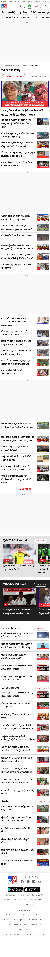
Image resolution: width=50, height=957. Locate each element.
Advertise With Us (35, 895)
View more (40, 540)
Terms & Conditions (36, 900)
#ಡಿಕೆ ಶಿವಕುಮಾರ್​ (11, 17)
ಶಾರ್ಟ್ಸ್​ (36, 17)
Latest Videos (10, 688)
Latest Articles (11, 628)
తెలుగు (17, 1)
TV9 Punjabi (31, 920)
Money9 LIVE (24, 929)
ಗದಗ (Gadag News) (38, 76)
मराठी (24, 1)
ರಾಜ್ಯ (19, 12)
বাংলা (38, 1)
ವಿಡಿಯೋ (27, 17)
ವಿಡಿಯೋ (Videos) (14, 584)
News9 (3, 1)
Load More (24, 489)
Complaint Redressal (24, 904)
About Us (21, 895)
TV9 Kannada (6, 65)
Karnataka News (20, 65)
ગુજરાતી (31, 1)
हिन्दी (10, 1)
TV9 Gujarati (19, 920)
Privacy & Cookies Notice (15, 900)
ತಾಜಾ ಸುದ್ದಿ (10, 12)
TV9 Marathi (27, 915)
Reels (5, 801)
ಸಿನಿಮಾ (26, 12)
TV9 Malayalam (14, 924)
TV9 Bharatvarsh (12, 915)
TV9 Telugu (39, 915)
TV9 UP (26, 924)
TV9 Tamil (43, 920)
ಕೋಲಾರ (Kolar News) (14, 76)
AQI (24, 7)
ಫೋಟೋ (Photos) (15, 540)
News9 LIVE (36, 924)
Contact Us (10, 895)
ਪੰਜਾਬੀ (44, 1)
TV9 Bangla (7, 920)
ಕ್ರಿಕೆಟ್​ (33, 12)
